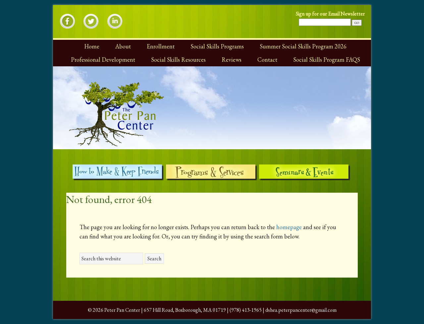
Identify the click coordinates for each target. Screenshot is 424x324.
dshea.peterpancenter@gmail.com (301, 309)
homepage (289, 227)
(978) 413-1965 (246, 309)
